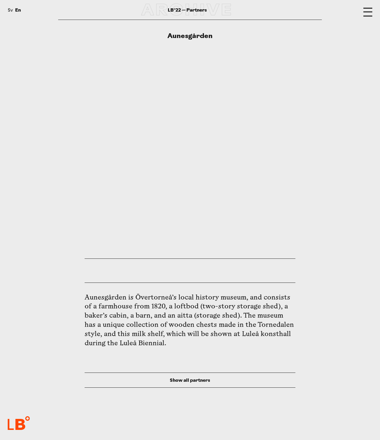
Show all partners (190, 380)
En (18, 10)
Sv (10, 10)
